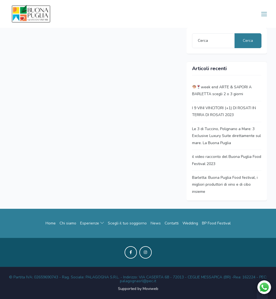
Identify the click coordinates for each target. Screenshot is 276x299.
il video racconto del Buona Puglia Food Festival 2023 (226, 160)
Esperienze (92, 223)
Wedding (190, 223)
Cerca (248, 40)
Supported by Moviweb (138, 288)
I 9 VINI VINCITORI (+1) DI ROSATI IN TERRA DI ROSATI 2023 (224, 111)
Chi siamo (68, 223)
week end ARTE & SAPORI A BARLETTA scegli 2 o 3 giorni (222, 90)
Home (51, 223)
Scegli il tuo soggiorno (127, 223)
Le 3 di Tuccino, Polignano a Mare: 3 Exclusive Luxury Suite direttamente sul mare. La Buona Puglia (226, 136)
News (156, 223)
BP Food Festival (216, 223)
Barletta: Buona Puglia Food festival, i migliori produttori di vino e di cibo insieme (225, 184)
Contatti (172, 223)
